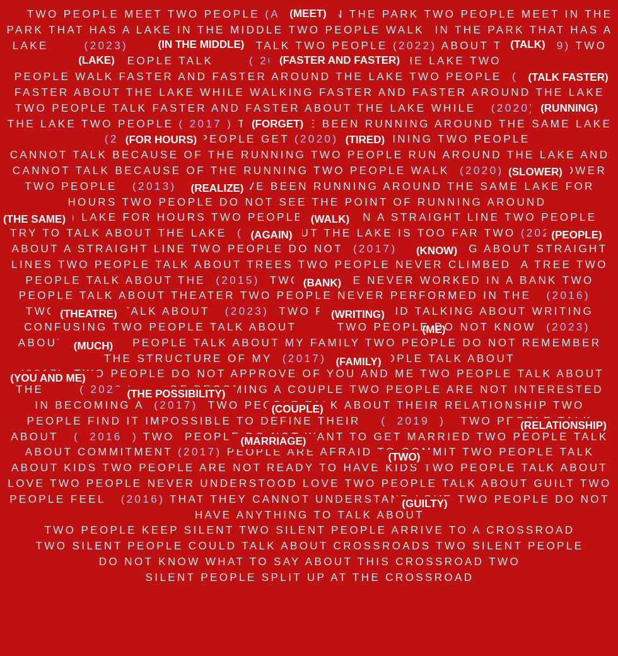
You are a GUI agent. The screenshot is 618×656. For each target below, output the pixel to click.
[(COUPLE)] (297, 409)
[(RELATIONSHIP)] (563, 425)
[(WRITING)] (358, 314)
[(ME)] (434, 329)
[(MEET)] (308, 13)
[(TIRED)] (365, 139)
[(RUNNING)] (569, 108)
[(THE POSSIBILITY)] (176, 394)
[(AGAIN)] (271, 235)
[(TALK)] (527, 44)
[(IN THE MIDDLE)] (201, 44)
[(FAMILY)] (358, 361)
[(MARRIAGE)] (273, 441)
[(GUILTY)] (424, 503)
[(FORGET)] (277, 124)
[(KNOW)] (436, 250)
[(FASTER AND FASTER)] (339, 60)
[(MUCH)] (93, 346)
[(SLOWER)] (535, 172)
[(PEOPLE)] (576, 235)
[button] (217, 188)
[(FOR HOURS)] (161, 139)
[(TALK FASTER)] (568, 77)
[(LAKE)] (96, 60)
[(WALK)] (330, 219)
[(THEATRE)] (88, 314)
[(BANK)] (322, 283)
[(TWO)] (404, 457)
